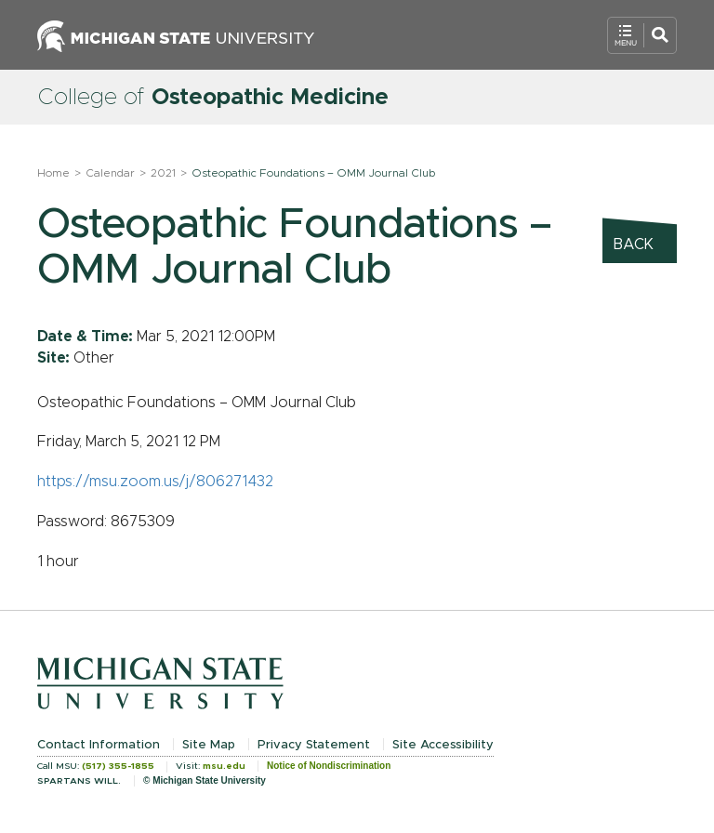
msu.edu (224, 766)
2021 (163, 172)
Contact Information (98, 745)
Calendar (110, 172)
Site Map (208, 745)
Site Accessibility (443, 745)
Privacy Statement (314, 745)
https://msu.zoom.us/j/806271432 (155, 481)
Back (634, 244)
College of (213, 97)
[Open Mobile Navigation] (642, 35)
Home (53, 172)
